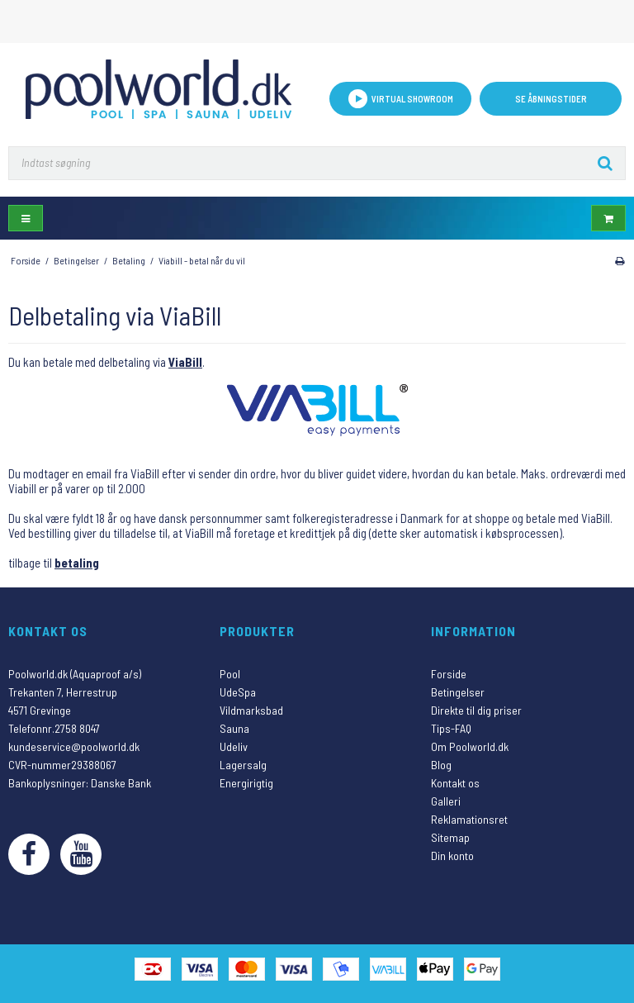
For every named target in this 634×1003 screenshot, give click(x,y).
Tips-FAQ (451, 728)
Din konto (452, 856)
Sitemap (450, 837)
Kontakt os (455, 783)
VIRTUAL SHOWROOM (400, 98)
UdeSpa (238, 692)
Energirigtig (246, 783)
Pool (230, 674)
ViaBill (185, 361)
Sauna (234, 728)
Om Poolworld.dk (470, 746)
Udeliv (234, 746)
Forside (448, 674)
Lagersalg (243, 765)
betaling (76, 562)
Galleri (446, 801)
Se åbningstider (551, 98)
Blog (441, 765)
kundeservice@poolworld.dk (74, 746)
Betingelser (458, 692)
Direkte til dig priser (476, 710)
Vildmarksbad (251, 710)
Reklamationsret (469, 819)
